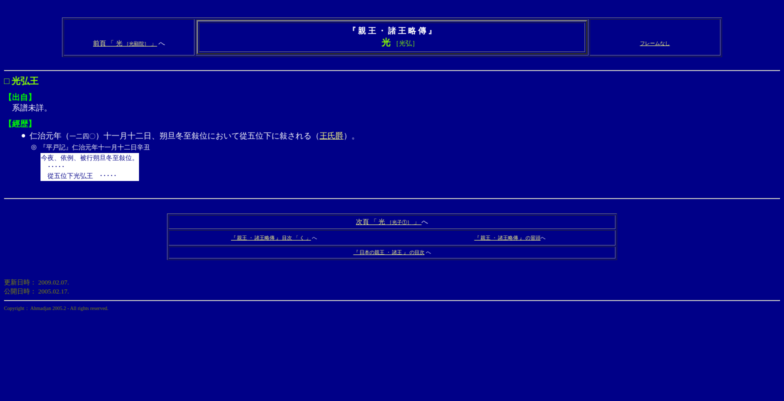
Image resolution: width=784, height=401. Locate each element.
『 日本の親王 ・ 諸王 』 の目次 (389, 252)
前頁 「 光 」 (125, 43)
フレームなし (655, 43)
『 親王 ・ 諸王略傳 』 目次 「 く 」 (271, 237)
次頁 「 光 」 (389, 222)
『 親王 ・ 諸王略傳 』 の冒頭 (507, 237)
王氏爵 (332, 136)
